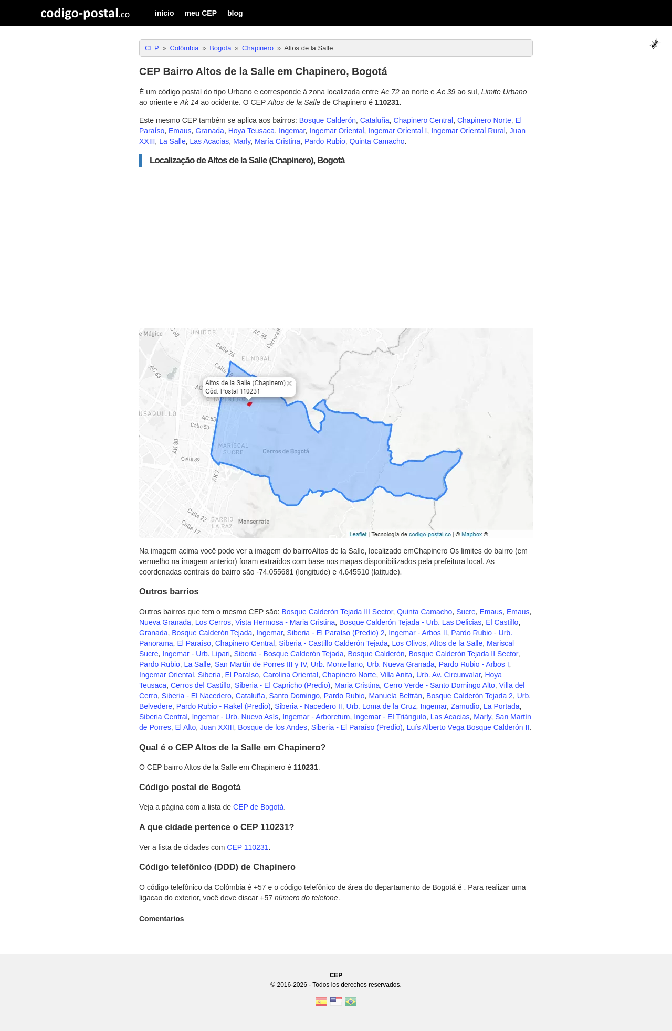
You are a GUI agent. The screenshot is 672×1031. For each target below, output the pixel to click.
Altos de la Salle (456, 643)
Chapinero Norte (484, 120)
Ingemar (292, 130)
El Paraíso (194, 643)
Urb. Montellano (337, 664)
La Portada (502, 706)
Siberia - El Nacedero (197, 696)
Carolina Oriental (290, 675)
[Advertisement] (336, 247)
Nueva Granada (165, 622)
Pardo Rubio (324, 141)
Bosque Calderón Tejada (212, 633)
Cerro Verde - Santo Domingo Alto (439, 685)
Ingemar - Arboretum (316, 717)
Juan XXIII (217, 727)
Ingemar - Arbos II (417, 633)
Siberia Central (163, 717)
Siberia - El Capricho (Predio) (282, 685)
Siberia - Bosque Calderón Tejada (289, 654)
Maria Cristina (357, 685)
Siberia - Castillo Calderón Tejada (333, 643)
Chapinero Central (424, 120)
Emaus (180, 130)
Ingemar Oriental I (397, 130)
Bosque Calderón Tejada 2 (469, 696)
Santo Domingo (294, 696)
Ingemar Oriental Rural (468, 130)
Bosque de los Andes (272, 727)
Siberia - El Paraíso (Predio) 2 (336, 633)
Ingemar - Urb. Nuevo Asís (235, 717)
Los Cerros (213, 622)
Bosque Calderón (327, 120)
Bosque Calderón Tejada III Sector (337, 612)
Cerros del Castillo (200, 685)
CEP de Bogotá (258, 807)
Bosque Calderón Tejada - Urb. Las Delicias (410, 622)
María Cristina (277, 141)
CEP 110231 (247, 847)
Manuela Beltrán (395, 696)
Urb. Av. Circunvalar (448, 675)
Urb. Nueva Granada (401, 664)
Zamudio (465, 706)
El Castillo (502, 622)
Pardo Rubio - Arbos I (474, 664)
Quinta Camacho (377, 141)
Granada (209, 130)
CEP (336, 975)
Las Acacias (209, 141)
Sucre (466, 612)
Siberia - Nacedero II (308, 706)
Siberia (209, 675)
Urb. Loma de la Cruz (381, 706)
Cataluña (375, 120)
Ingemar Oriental (336, 130)
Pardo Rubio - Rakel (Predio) (223, 706)
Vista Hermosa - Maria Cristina (285, 622)
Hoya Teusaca (251, 130)
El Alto (185, 727)
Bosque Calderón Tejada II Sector (463, 654)
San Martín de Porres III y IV (261, 664)
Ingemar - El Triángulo (390, 717)
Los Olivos (409, 643)
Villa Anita (396, 675)
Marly (241, 141)
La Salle (172, 141)
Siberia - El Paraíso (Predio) (357, 727)
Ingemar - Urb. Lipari (195, 654)
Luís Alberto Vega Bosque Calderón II (468, 727)
